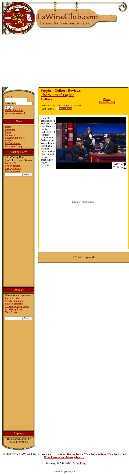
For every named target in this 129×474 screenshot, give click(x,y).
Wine (26, 454)
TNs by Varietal (13, 168)
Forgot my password (15, 113)
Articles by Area (13, 309)
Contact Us (11, 135)
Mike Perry (80, 463)
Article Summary (14, 301)
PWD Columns (13, 143)
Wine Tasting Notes (71, 454)
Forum (8, 140)
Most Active (11, 312)
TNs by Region (12, 165)
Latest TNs (10, 163)
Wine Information (95, 454)
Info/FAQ (10, 129)
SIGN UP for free (14, 110)
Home (8, 126)
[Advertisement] (64, 60)
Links (8, 132)
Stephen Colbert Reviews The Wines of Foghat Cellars (61, 94)
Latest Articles (12, 298)
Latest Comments (14, 303)
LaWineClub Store (15, 138)
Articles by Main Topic (17, 306)
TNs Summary (12, 171)
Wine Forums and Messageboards (64, 457)
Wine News (114, 454)
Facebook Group (13, 146)
